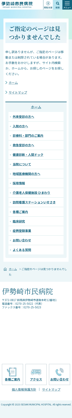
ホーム (13, 82)
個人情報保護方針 (24, 389)
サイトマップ (18, 92)
